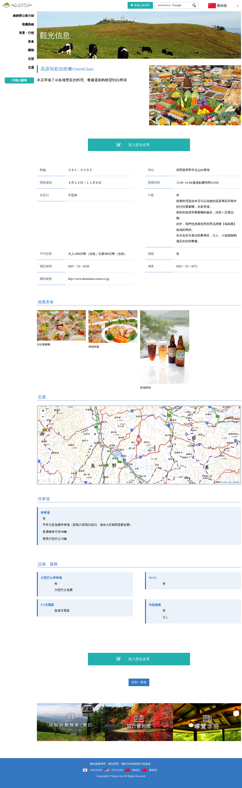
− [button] (43, 417)
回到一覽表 (139, 682)
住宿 (31, 58)
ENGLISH (117, 770)
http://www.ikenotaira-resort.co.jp (88, 278)
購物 (31, 50)
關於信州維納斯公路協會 (135, 763)
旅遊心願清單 (140, 5)
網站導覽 (113, 763)
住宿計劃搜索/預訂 (71, 722)
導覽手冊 (207, 722)
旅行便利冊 (139, 722)
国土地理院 (234, 482)
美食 (31, 41)
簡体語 (136, 770)
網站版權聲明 (98, 763)
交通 (31, 67)
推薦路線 (28, 24)
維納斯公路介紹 (23, 15)
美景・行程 (26, 32)
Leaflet (224, 482)
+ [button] (43, 411)
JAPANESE (96, 770)
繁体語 (153, 770)
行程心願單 (19, 80)
